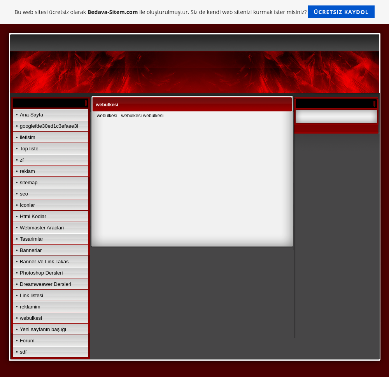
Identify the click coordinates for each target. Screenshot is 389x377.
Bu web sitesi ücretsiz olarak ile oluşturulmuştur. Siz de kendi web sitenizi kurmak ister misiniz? (194, 11)
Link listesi (31, 295)
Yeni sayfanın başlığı (43, 329)
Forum (27, 341)
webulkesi (31, 318)
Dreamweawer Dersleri (45, 284)
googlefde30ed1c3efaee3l (49, 126)
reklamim (30, 307)
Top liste (29, 149)
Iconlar (27, 205)
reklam (27, 171)
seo (24, 194)
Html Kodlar (33, 216)
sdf (23, 352)
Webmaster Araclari (42, 228)
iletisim (27, 137)
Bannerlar (31, 250)
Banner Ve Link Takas (44, 261)
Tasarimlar (31, 239)
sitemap (29, 182)
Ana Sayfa (31, 115)
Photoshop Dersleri (41, 273)
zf (22, 160)
